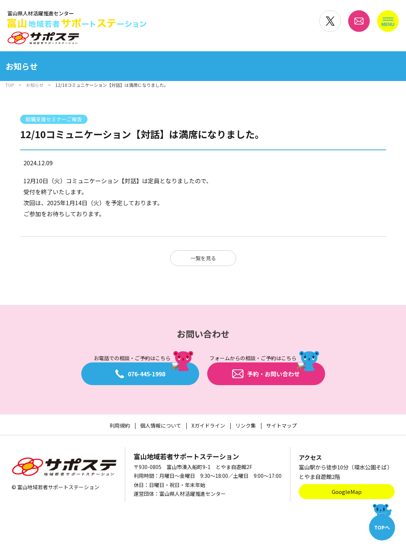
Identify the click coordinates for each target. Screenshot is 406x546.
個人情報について (160, 425)
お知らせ (35, 85)
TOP (9, 85)
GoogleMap (347, 491)
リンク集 (245, 425)
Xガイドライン (208, 425)
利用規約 (119, 425)
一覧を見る (203, 258)
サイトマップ (281, 425)
